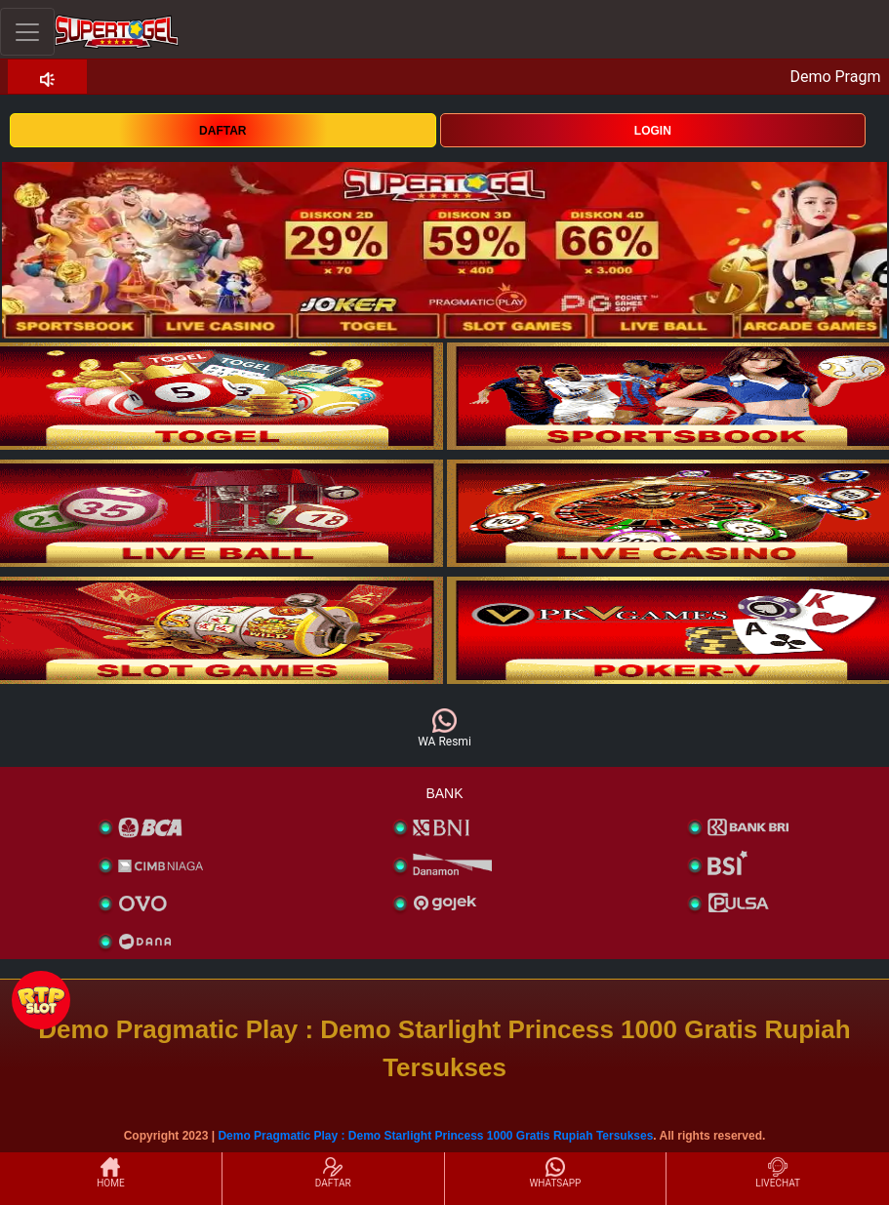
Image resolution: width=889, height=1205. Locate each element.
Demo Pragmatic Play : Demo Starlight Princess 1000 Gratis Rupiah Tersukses (435, 1136)
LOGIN (652, 131)
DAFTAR (222, 131)
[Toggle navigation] (27, 32)
